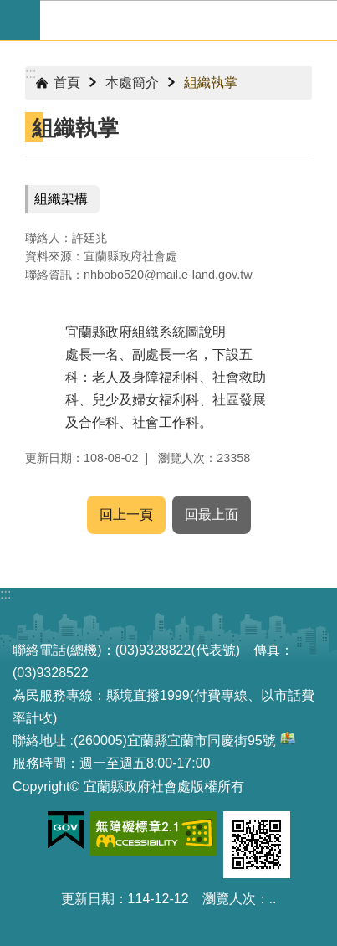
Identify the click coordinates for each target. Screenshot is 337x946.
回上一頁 (126, 514)
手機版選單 (20, 20)
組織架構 (61, 199)
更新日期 (88, 899)
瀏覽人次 (229, 899)
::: (30, 73)
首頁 (67, 82)
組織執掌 (210, 82)
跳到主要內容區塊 (8, 8)
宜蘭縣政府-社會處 (188, 20)
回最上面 (211, 514)
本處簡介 (132, 82)
